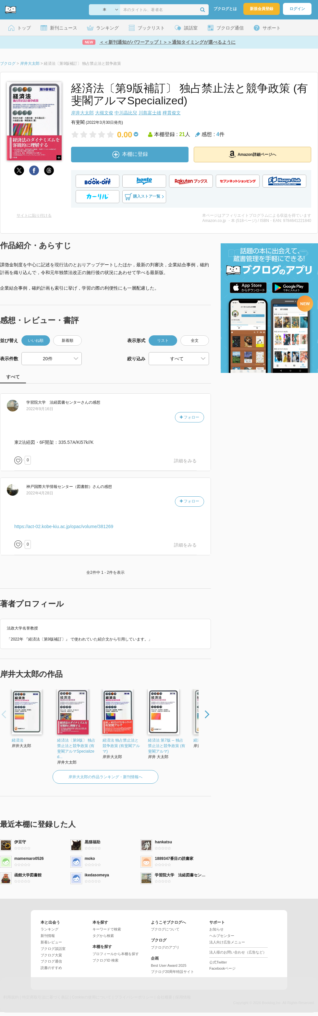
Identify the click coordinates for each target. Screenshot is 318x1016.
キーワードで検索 (106, 929)
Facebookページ (222, 968)
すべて (13, 376)
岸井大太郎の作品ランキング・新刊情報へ (105, 777)
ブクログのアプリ (165, 947)
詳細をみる (185, 460)
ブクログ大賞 (51, 955)
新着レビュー (51, 942)
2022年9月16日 (39, 409)
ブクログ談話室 (53, 949)
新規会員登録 (261, 8)
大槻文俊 (104, 112)
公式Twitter (218, 962)
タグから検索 (103, 936)
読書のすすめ (51, 968)
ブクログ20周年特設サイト (172, 972)
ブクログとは (225, 8)
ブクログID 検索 (105, 960)
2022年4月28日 (39, 493)
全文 (195, 340)
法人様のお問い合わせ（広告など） (237, 952)
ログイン (297, 8)
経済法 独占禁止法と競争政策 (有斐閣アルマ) (121, 746)
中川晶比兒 (126, 112)
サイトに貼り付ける (34, 215)
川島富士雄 (150, 112)
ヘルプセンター (221, 936)
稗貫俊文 (172, 112)
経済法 (17, 740)
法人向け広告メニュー (227, 942)
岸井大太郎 (82, 112)
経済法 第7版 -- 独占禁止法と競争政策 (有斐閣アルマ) (166, 746)
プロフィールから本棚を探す (115, 954)
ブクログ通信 (51, 961)
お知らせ (216, 929)
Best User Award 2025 (168, 965)
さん (57, 402)
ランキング (49, 929)
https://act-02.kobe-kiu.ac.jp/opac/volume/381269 (63, 526)
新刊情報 (48, 936)
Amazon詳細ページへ (252, 154)
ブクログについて (165, 929)
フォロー (189, 417)
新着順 (67, 340)
